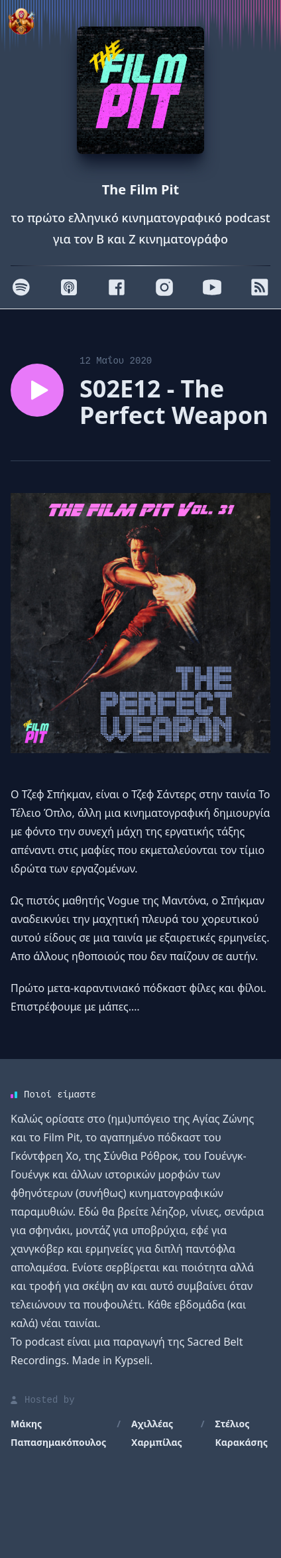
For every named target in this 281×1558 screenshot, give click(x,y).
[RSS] (259, 287)
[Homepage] (140, 90)
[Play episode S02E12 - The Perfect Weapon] (37, 390)
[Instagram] (164, 287)
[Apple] (69, 287)
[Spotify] (21, 287)
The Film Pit (140, 189)
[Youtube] (212, 287)
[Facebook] (116, 287)
